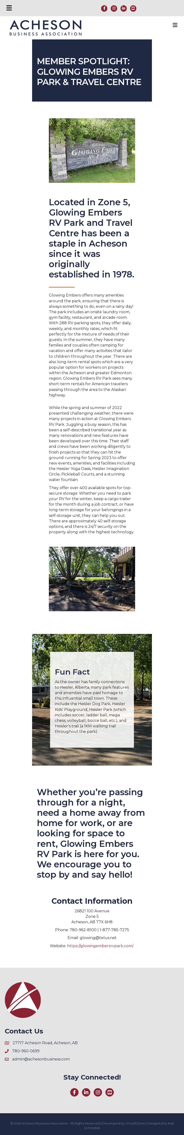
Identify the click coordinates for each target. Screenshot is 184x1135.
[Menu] (9, 8)
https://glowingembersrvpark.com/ (100, 946)
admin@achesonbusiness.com (41, 1059)
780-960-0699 (26, 1051)
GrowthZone (135, 1123)
